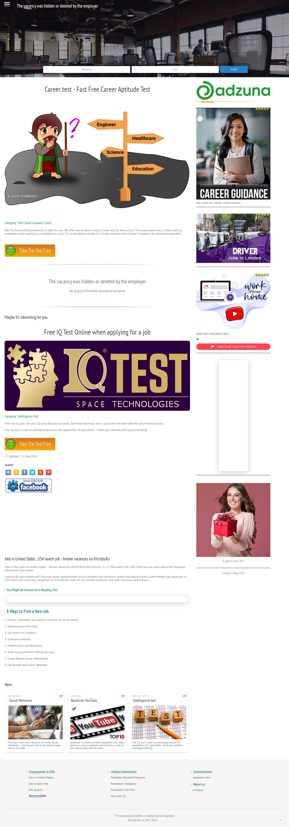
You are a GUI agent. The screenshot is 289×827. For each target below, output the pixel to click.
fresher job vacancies (170, 576)
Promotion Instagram (124, 783)
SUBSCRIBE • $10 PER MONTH (233, 346)
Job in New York (38, 783)
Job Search (35, 789)
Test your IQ (118, 796)
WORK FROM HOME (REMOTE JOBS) (233, 303)
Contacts (198, 790)
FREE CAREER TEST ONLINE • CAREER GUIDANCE (233, 155)
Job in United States (40, 777)
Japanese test (201, 777)
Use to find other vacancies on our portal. (97, 291)
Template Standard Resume (128, 777)
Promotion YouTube (123, 789)
